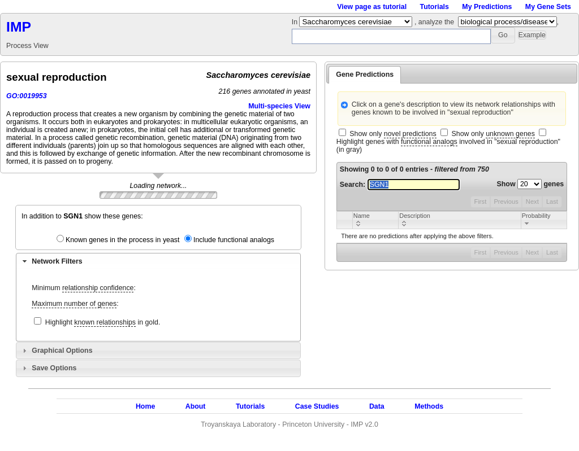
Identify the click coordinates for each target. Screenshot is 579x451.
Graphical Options (62, 350)
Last (552, 201)
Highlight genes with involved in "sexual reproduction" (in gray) (448, 146)
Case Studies (317, 406)
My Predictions (487, 7)
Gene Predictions (365, 74)
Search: (400, 185)
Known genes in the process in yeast (123, 240)
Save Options (54, 368)
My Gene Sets (548, 7)
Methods (428, 406)
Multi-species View (279, 106)
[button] (503, 35)
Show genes (530, 184)
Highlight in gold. (103, 322)
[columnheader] (375, 220)
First (480, 201)
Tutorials (434, 7)
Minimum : (84, 288)
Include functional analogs (233, 240)
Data (376, 406)
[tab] (158, 261)
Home (145, 406)
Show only (392, 134)
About (195, 406)
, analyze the (434, 22)
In (296, 22)
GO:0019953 (26, 96)
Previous (506, 201)
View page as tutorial (372, 7)
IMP (18, 26)
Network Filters (57, 261)
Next (532, 201)
